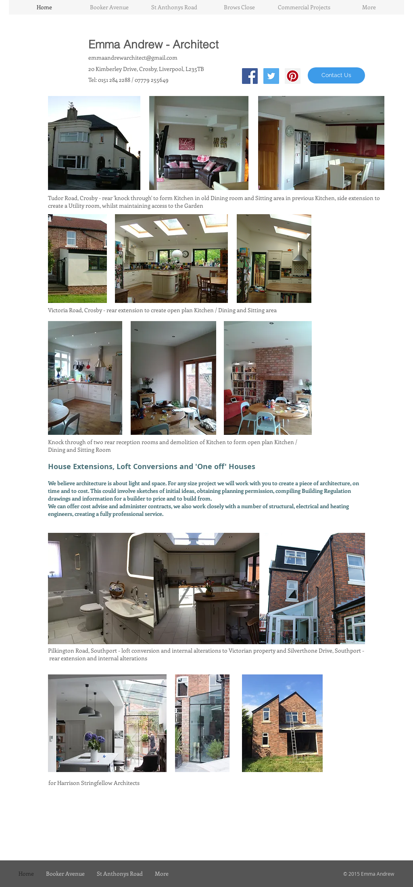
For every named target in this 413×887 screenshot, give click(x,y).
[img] (101, 588)
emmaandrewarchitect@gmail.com (132, 57)
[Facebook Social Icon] (250, 76)
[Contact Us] (336, 75)
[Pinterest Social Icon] (292, 76)
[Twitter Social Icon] (271, 76)
